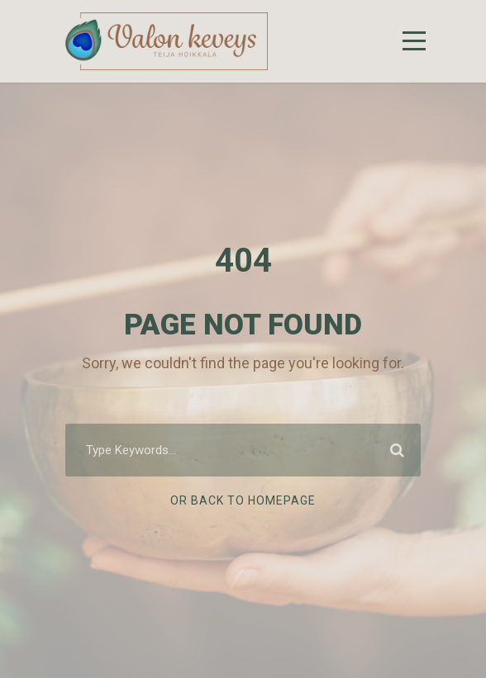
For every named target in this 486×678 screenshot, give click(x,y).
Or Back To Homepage (243, 500)
